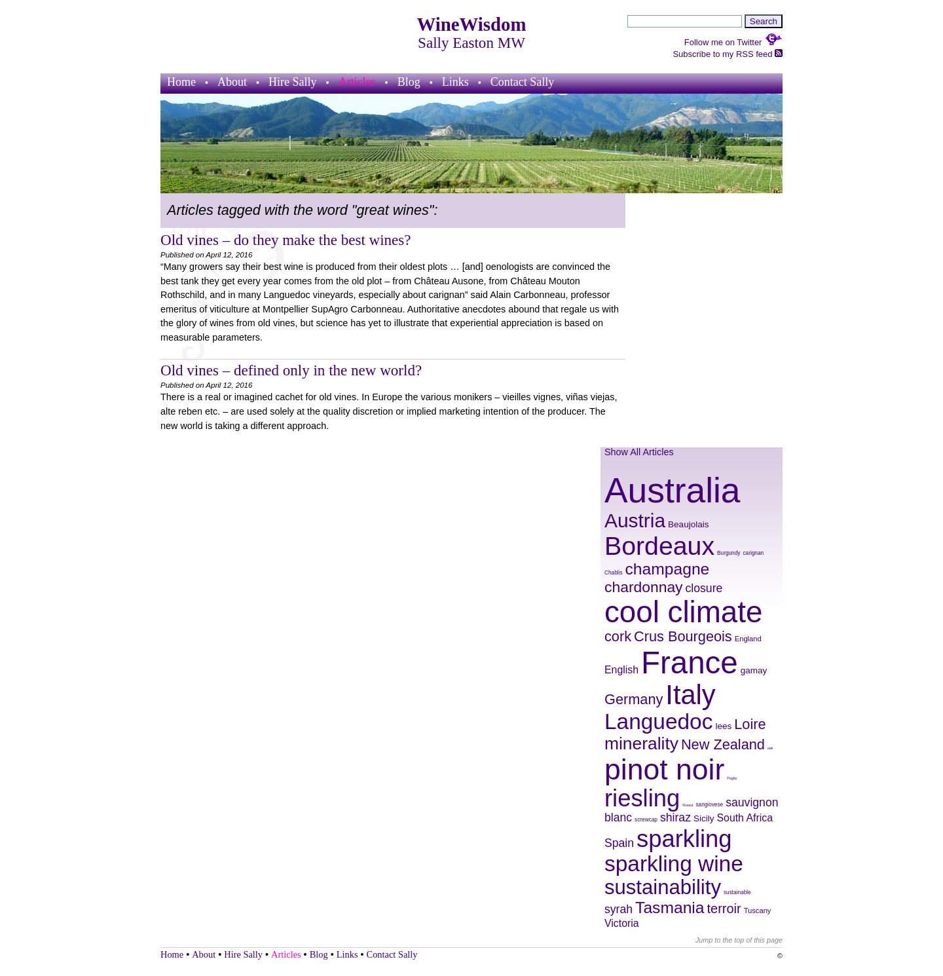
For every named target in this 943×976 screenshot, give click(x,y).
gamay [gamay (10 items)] (754, 670)
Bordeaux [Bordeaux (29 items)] (659, 545)
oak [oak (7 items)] (770, 748)
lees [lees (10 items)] (723, 726)
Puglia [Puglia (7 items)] (732, 778)
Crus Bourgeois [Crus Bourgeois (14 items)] (683, 636)
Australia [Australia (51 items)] (672, 490)
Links (455, 81)
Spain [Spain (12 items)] (619, 843)
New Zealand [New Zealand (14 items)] (723, 744)
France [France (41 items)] (689, 662)
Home (181, 81)
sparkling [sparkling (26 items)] (684, 838)
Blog (409, 81)
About (232, 81)
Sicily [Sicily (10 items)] (703, 818)
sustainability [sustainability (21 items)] (662, 887)
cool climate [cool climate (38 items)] (683, 612)
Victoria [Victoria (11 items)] (621, 923)
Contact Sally (522, 81)
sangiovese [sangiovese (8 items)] (709, 805)
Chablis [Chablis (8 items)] (613, 573)
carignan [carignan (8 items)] (753, 553)
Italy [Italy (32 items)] (690, 694)
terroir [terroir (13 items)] (724, 908)
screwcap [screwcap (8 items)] (646, 820)
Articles (357, 81)
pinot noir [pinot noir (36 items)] (664, 769)
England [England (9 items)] (748, 639)
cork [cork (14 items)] (617, 636)
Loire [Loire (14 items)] (750, 724)
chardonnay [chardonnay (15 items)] (643, 586)
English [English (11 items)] (621, 669)
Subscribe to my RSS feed (728, 54)
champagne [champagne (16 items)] (667, 569)
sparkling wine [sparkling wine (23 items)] (673, 864)
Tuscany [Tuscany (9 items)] (757, 910)
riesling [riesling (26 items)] (642, 798)
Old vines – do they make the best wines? (285, 239)
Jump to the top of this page (739, 940)
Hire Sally (292, 81)
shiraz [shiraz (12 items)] (675, 817)
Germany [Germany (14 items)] (633, 699)
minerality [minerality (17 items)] (641, 743)
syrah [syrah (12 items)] (618, 909)
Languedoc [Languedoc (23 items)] (658, 721)
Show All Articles (639, 452)
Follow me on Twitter (733, 42)
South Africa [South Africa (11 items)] (745, 817)
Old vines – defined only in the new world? (291, 370)
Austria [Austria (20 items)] (634, 520)
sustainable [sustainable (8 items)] (737, 892)
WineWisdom (472, 24)
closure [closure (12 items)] (704, 588)
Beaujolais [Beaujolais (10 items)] (688, 524)
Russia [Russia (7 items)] (687, 805)
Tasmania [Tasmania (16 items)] (669, 907)
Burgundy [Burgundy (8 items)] (728, 553)
